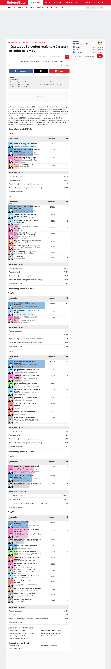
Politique (11, 7)
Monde (49, 7)
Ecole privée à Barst (17, 648)
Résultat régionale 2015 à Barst (20, 84)
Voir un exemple (97, 47)
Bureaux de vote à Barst (47, 82)
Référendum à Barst (48, 636)
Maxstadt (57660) (58, 61)
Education (40, 7)
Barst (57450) (14, 646)
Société (20, 7)
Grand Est (34, 42)
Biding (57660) (45, 61)
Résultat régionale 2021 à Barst (20, 82)
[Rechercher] (94, 7)
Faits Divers (30, 7)
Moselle (42, 42)
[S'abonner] (88, 56)
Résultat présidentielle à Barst (20, 636)
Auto (78, 2)
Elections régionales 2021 (20, 42)
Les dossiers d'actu (80, 52)
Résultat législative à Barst (19, 638)
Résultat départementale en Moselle (22, 633)
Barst (41, 84)
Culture (57, 2)
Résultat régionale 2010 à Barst (20, 86)
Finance (69, 2)
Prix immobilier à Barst (49, 646)
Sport (47, 2)
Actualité (77, 47)
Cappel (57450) (34, 61)
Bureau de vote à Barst (17, 630)
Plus (87, 2)
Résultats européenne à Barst (51, 630)
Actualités (35, 2)
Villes (57, 7)
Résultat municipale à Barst (50, 633)
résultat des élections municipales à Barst (48, 111)
